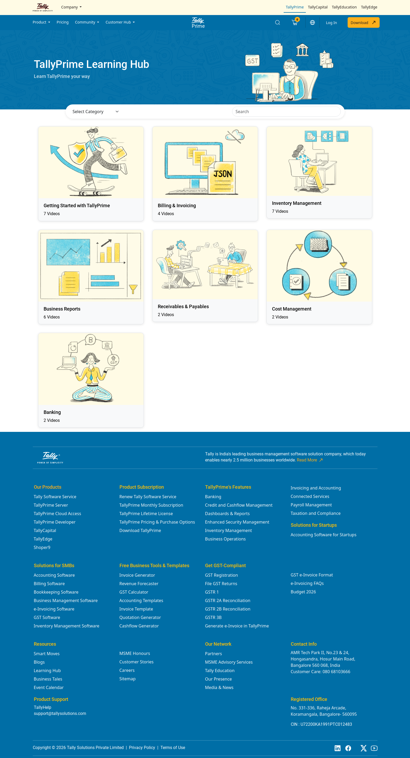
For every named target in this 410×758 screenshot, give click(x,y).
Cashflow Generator (139, 626)
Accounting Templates (141, 600)
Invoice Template (136, 609)
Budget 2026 (303, 592)
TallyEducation (344, 7)
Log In (331, 22)
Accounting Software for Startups (324, 535)
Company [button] (70, 7)
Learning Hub (47, 670)
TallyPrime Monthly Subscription (151, 505)
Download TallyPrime (140, 530)
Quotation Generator (140, 617)
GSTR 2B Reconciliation (228, 609)
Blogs (39, 662)
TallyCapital (318, 7)
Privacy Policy (142, 747)
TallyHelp (42, 707)
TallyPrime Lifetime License (146, 513)
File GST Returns (221, 583)
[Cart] (294, 22)
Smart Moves (47, 654)
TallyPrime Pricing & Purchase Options (157, 522)
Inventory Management (228, 530)
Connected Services (310, 496)
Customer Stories (136, 662)
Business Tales (48, 679)
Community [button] (85, 22)
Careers (127, 670)
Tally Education (220, 670)
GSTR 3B (213, 617)
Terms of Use (172, 747)
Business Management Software (66, 600)
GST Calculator (133, 592)
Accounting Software (54, 575)
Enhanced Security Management (237, 522)
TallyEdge (369, 7)
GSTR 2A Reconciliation (228, 600)
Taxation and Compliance (316, 513)
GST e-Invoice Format (312, 575)
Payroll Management (311, 505)
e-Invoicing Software (54, 609)
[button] (312, 22)
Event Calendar (49, 687)
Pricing (62, 22)
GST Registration (221, 575)
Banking (213, 497)
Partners (213, 654)
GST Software (47, 617)
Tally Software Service (55, 497)
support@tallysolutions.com (60, 713)
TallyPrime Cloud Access (57, 513)
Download (363, 22)
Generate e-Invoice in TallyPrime (237, 626)
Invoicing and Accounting (316, 488)
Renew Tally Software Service (148, 497)
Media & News (219, 687)
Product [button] (40, 22)
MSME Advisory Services (229, 662)
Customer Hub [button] (118, 22)
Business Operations (225, 539)
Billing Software (49, 583)
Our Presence (218, 679)
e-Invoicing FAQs (307, 583)
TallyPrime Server (51, 505)
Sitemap (127, 679)
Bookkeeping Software (56, 592)
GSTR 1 (212, 592)
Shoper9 (42, 547)
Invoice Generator (137, 575)
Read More (310, 460)
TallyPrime (295, 7)
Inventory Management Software (66, 626)
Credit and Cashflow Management (239, 505)
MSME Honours (134, 653)
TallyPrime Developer (55, 522)
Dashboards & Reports (227, 513)
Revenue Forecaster (139, 583)
